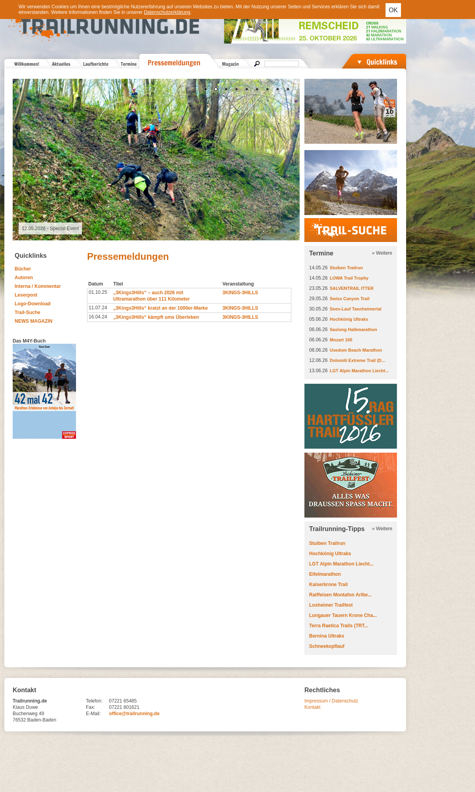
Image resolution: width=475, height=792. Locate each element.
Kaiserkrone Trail (328, 584)
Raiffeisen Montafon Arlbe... (340, 595)
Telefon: (94, 701)
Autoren (24, 277)
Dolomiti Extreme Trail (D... (357, 360)
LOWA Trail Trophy (349, 278)
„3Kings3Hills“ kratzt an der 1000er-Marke (160, 308)
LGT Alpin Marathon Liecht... (359, 370)
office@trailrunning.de (134, 713)
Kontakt (312, 707)
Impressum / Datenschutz (331, 701)
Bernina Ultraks (326, 636)
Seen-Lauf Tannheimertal (356, 309)
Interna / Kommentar (38, 286)
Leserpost (26, 295)
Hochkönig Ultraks (349, 319)
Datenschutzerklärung (167, 12)
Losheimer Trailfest (331, 605)
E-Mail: (93, 713)
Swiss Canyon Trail (349, 298)
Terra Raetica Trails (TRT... (338, 625)
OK (393, 10)
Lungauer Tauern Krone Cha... (343, 615)
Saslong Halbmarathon (353, 329)
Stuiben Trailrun (346, 267)
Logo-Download (33, 304)
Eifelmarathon (325, 574)
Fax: (90, 707)
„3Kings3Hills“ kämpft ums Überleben (156, 317)
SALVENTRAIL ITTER (352, 288)
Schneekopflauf (326, 646)
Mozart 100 (341, 339)
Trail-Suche (27, 312)
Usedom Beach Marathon (356, 350)
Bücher (23, 269)
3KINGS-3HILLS (240, 292)
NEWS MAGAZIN (33, 321)
